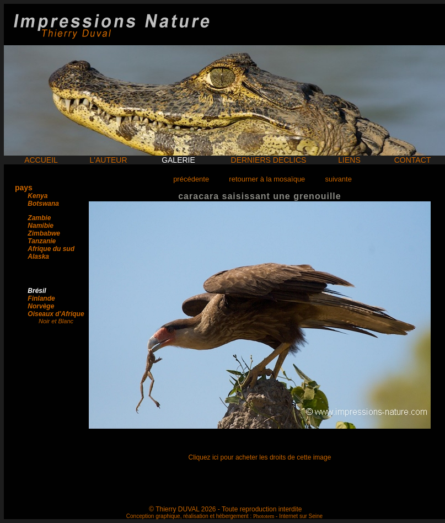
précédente (191, 179)
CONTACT (412, 160)
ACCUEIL (41, 160)
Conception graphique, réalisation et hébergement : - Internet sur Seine (224, 516)
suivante (338, 179)
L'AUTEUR (108, 160)
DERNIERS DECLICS (269, 160)
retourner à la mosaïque (267, 179)
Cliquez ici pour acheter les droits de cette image (260, 457)
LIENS (349, 160)
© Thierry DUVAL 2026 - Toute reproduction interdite (225, 509)
